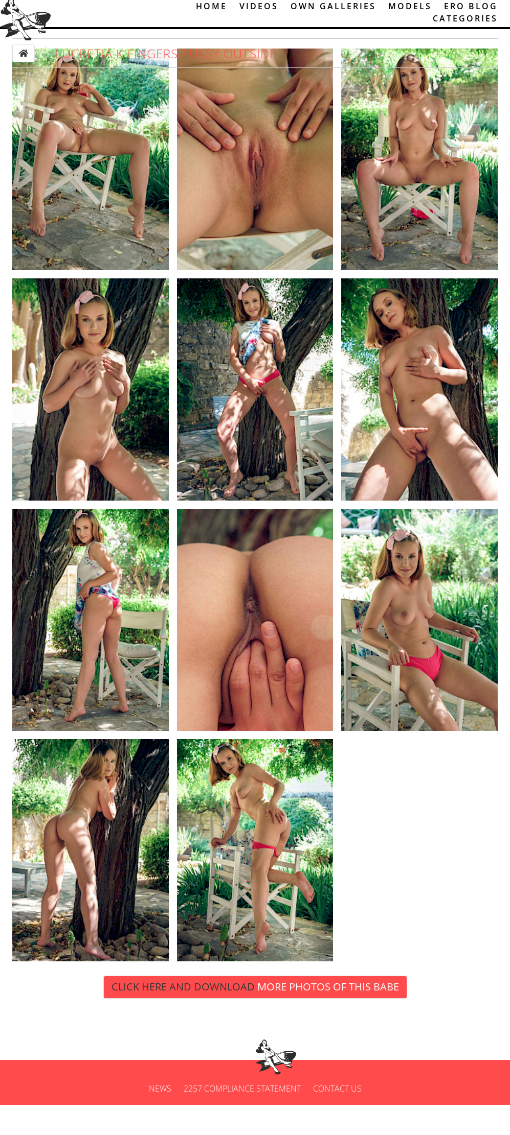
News (160, 1118)
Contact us (337, 1118)
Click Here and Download (255, 1017)
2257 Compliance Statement (242, 1118)
